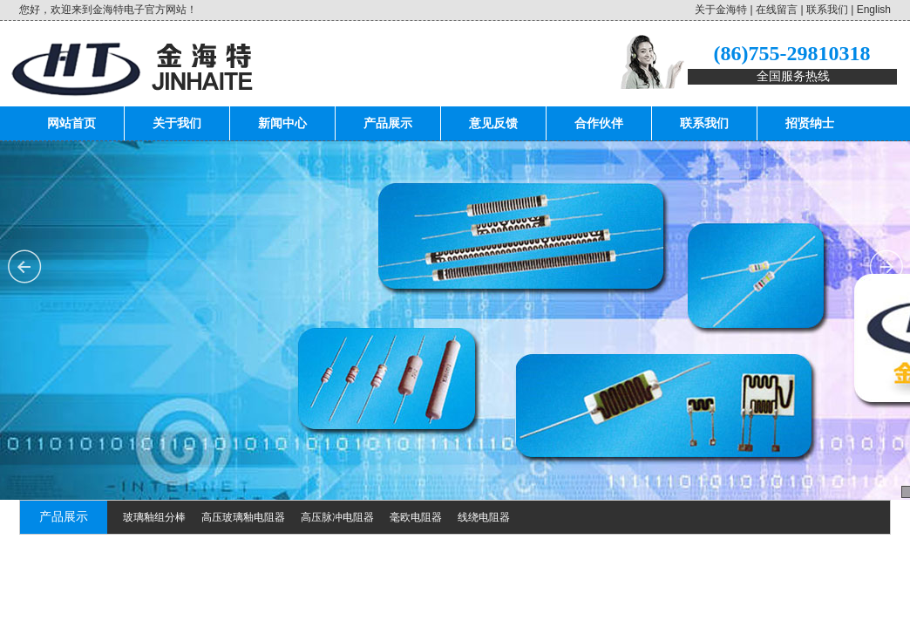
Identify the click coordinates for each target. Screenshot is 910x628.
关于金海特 (721, 9)
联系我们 (827, 9)
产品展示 (387, 123)
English (874, 9)
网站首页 (71, 123)
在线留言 (777, 9)
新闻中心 (282, 123)
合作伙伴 (598, 123)
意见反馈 (493, 123)
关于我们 (177, 123)
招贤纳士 (809, 123)
